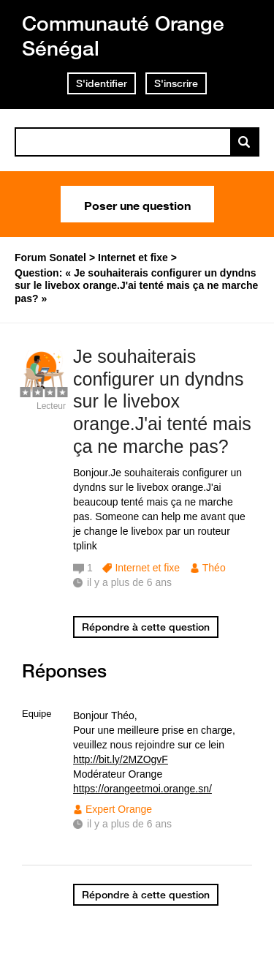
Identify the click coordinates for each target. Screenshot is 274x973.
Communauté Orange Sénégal (123, 35)
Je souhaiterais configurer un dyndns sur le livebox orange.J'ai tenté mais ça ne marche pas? (162, 401)
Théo (214, 568)
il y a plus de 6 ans (129, 824)
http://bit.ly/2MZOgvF (120, 759)
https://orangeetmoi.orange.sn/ (142, 788)
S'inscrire (176, 83)
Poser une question (137, 204)
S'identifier (101, 83)
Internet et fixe (147, 568)
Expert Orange (118, 809)
